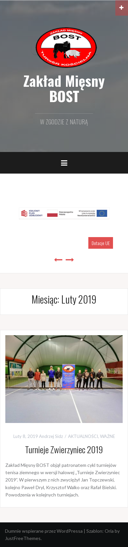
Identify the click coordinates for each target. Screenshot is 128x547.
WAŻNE (107, 436)
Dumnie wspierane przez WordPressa (44, 531)
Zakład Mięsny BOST (64, 88)
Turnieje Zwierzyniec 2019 (64, 449)
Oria (109, 531)
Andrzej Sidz (51, 436)
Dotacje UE (101, 242)
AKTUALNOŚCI (83, 436)
